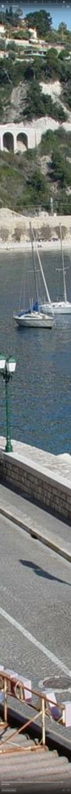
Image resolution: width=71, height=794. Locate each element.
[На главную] (10, 6)
